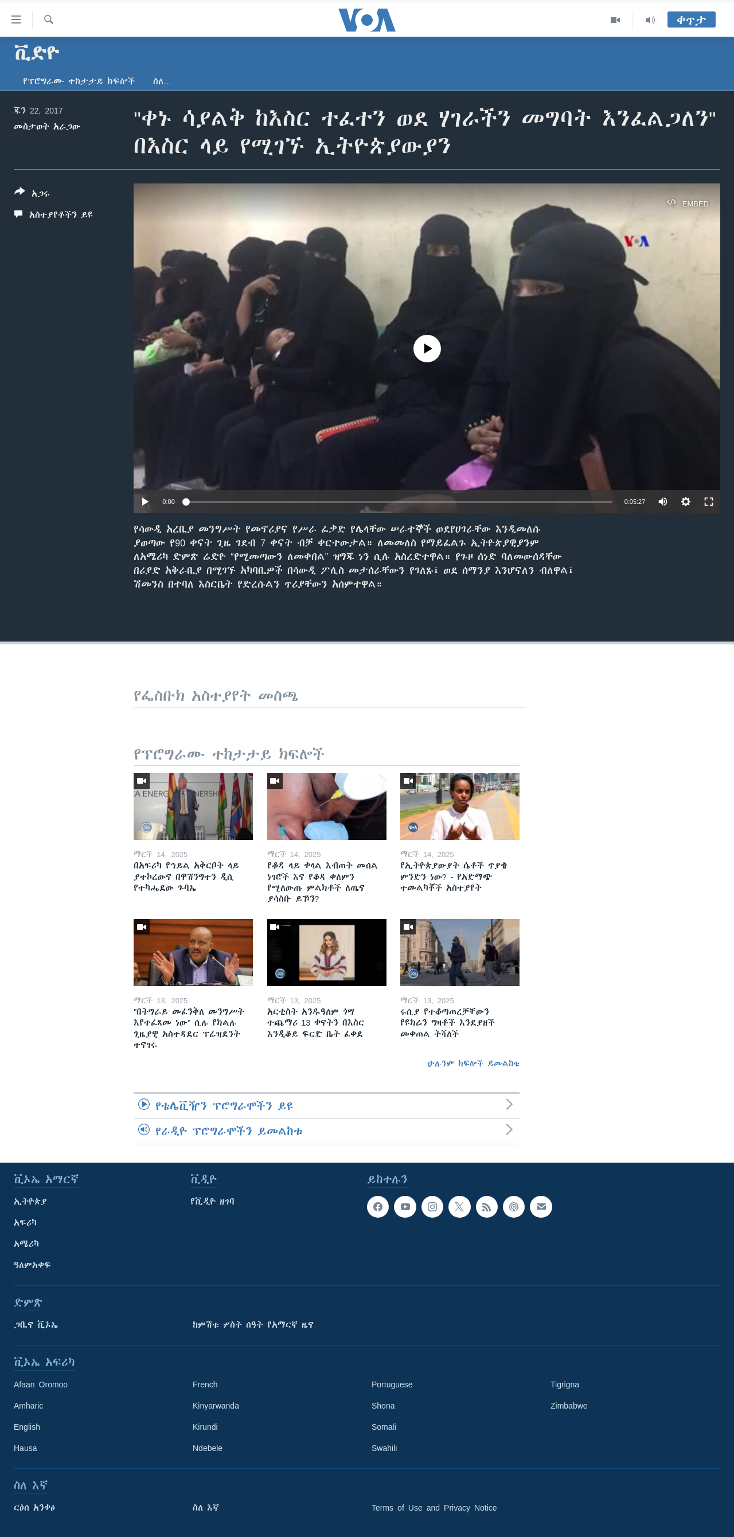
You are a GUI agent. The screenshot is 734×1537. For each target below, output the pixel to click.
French (205, 1384)
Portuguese (392, 1384)
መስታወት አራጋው (47, 127)
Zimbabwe (569, 1406)
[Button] (32, 194)
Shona (383, 1406)
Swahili (384, 1448)
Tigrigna (564, 1384)
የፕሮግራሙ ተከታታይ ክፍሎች (79, 81)
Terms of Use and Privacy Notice (434, 1508)
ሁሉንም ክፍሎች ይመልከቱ (474, 1063)
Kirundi (205, 1427)
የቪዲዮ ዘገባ (212, 1201)
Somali (384, 1427)
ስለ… (162, 81)
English (27, 1427)
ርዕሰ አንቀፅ (34, 1508)
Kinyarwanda (216, 1406)
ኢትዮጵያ (30, 1201)
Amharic (28, 1406)
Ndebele (207, 1448)
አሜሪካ (26, 1244)
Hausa (25, 1448)
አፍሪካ (25, 1223)
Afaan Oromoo (41, 1384)
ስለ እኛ (206, 1508)
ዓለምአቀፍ (32, 1265)
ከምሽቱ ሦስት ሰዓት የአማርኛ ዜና (253, 1325)
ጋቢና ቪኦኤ (36, 1325)
